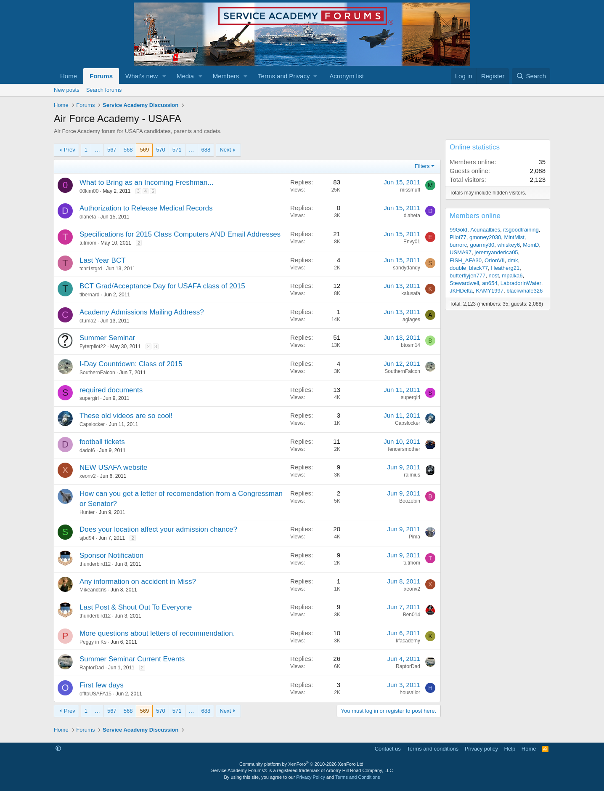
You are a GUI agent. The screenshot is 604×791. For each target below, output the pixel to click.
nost (494, 275)
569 (144, 149)
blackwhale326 (524, 291)
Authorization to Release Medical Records (146, 208)
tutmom (87, 243)
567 (112, 149)
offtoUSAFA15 (95, 694)
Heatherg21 (505, 268)
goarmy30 (482, 245)
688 (206, 149)
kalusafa (410, 293)
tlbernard (89, 295)
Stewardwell (464, 283)
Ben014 (411, 615)
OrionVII (495, 260)
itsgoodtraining (521, 229)
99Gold (458, 229)
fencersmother (404, 449)
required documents (111, 390)
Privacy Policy (310, 777)
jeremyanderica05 (496, 252)
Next (225, 149)
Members (226, 76)
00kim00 (88, 191)
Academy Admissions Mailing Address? (141, 312)
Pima (414, 537)
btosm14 (410, 345)
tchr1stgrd (90, 269)
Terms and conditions (432, 749)
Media (185, 76)
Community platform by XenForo (302, 764)
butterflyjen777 (467, 275)
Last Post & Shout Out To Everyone (135, 607)
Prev (69, 149)
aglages (411, 319)
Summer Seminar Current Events (132, 659)
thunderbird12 (95, 564)
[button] (164, 76)
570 (160, 149)
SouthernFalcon (97, 373)
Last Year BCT (102, 260)
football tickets (102, 442)
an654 (489, 283)
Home (68, 76)
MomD (531, 245)
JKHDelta (461, 291)
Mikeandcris (92, 590)
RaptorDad (91, 668)
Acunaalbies (485, 229)
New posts (66, 90)
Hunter (87, 512)
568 (128, 149)
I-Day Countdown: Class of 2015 (131, 364)
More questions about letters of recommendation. (157, 633)
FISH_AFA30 (466, 260)
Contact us (388, 749)
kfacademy (408, 641)
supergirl (89, 398)
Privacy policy (481, 749)
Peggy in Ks (92, 642)
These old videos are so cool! (125, 416)
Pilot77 (458, 237)
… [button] (97, 149)
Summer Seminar (107, 338)
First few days (101, 685)
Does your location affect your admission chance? (158, 529)
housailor (410, 692)
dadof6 (87, 450)
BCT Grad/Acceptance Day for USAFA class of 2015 (162, 286)
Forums (101, 76)
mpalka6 (512, 275)
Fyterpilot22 (92, 346)
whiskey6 (508, 245)
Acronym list (346, 76)
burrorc (458, 245)
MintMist (514, 237)
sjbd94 (86, 538)
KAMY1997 (489, 291)
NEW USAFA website (113, 467)
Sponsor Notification (111, 555)
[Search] (531, 76)
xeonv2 (87, 476)
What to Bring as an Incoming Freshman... (146, 182)
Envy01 (411, 242)
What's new (141, 76)
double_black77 (469, 268)
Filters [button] (422, 166)
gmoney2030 (485, 237)
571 (177, 149)
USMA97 (461, 252)
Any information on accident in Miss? (137, 582)
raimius (412, 475)
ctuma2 (87, 321)
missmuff (410, 190)
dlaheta (87, 217)
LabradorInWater (521, 283)
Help (510, 749)
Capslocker (92, 424)
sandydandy (406, 268)
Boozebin (409, 501)
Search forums (104, 90)
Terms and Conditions (357, 777)
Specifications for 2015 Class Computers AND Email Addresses (180, 234)
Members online (475, 216)
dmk (513, 260)
